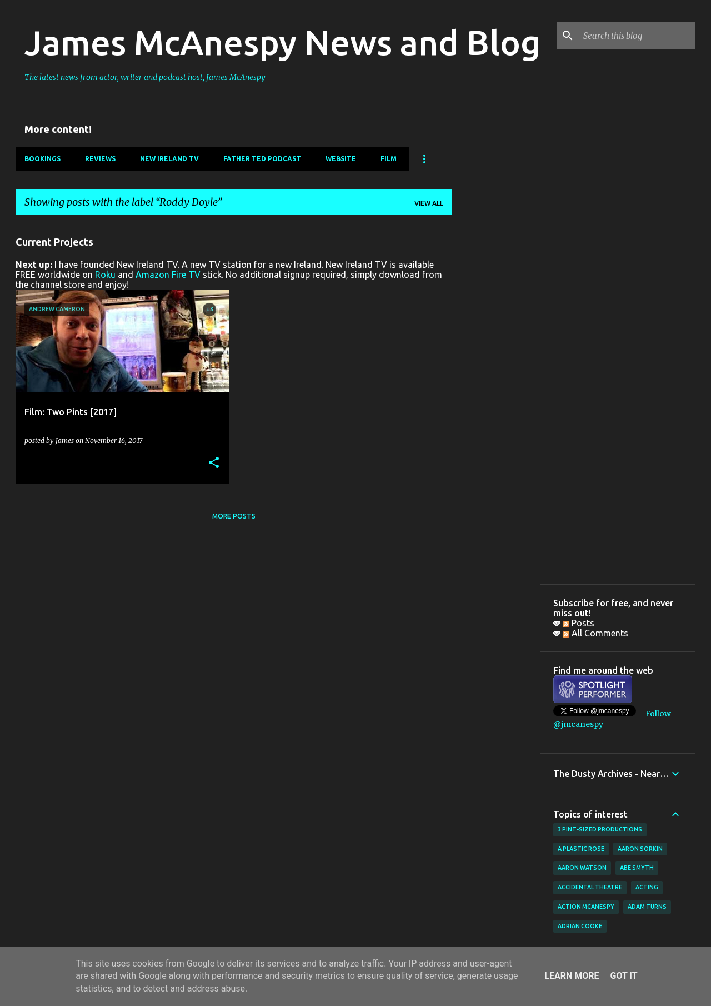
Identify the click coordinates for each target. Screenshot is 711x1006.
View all (428, 203)
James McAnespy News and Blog (282, 42)
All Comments (595, 633)
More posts (234, 516)
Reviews (100, 158)
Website (341, 158)
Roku (105, 275)
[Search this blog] (637, 35)
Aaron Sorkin (640, 848)
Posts (578, 623)
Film (388, 158)
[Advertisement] (496, 390)
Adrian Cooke (580, 926)
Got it (623, 975)
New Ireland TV (169, 158)
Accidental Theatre (590, 887)
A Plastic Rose (581, 848)
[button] (214, 463)
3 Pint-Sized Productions (600, 829)
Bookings (42, 158)
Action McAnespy (586, 906)
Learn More (571, 975)
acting (646, 887)
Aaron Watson (582, 867)
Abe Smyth (637, 867)
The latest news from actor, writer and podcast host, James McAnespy (145, 77)
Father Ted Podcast (262, 158)
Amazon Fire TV (168, 275)
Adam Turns (647, 906)
